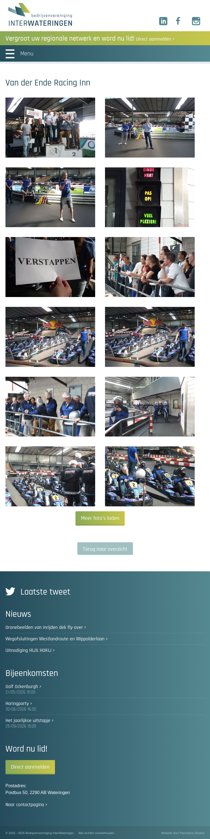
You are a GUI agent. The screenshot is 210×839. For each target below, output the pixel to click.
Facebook (180, 21)
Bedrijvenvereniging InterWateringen (40, 14)
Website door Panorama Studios (183, 833)
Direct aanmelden (30, 767)
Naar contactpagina (24, 804)
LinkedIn (163, 21)
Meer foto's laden (100, 518)
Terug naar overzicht (105, 549)
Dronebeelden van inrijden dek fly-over (44, 627)
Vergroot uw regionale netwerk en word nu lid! (89, 38)
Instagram (196, 21)
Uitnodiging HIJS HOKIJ (28, 650)
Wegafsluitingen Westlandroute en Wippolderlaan (54, 639)
